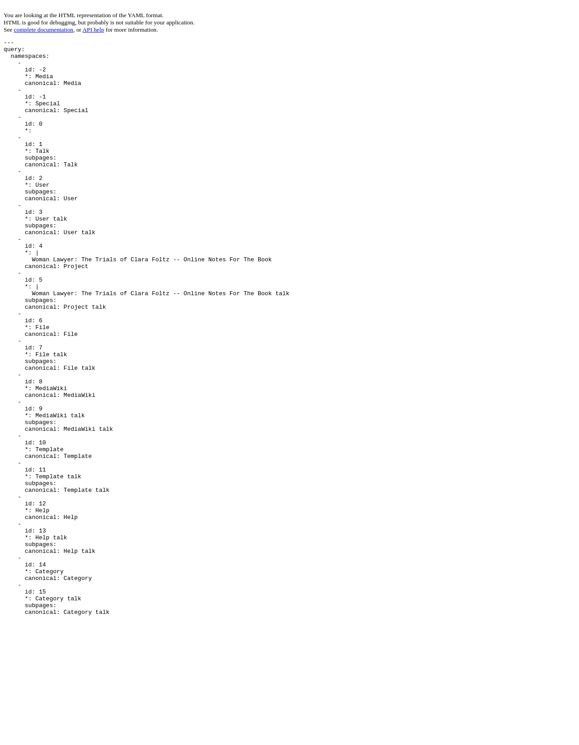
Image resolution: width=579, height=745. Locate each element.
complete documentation (43, 29)
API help (93, 29)
